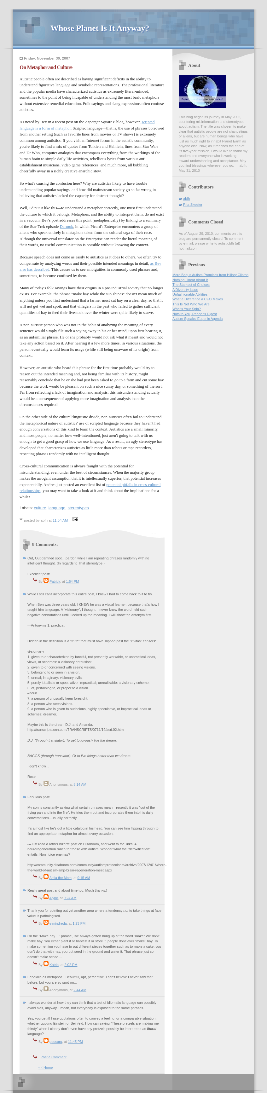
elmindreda (58, 923)
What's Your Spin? (186, 309)
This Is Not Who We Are (191, 304)
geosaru (55, 1042)
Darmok (66, 226)
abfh (186, 198)
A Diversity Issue (185, 290)
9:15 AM (83, 878)
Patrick (54, 581)
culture (40, 508)
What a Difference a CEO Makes (197, 299)
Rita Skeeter (192, 204)
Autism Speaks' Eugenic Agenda (197, 319)
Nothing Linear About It (190, 280)
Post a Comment (54, 1057)
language (57, 508)
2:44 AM (79, 990)
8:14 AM (79, 784)
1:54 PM (72, 581)
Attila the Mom (60, 878)
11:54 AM (60, 520)
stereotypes (78, 508)
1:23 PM (79, 923)
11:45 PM (75, 1042)
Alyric (53, 898)
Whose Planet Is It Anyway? (99, 28)
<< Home (45, 1067)
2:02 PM (70, 965)
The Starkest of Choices (191, 284)
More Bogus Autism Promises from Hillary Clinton (210, 275)
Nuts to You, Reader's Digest (194, 314)
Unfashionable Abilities (189, 294)
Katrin (54, 965)
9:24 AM (70, 898)
